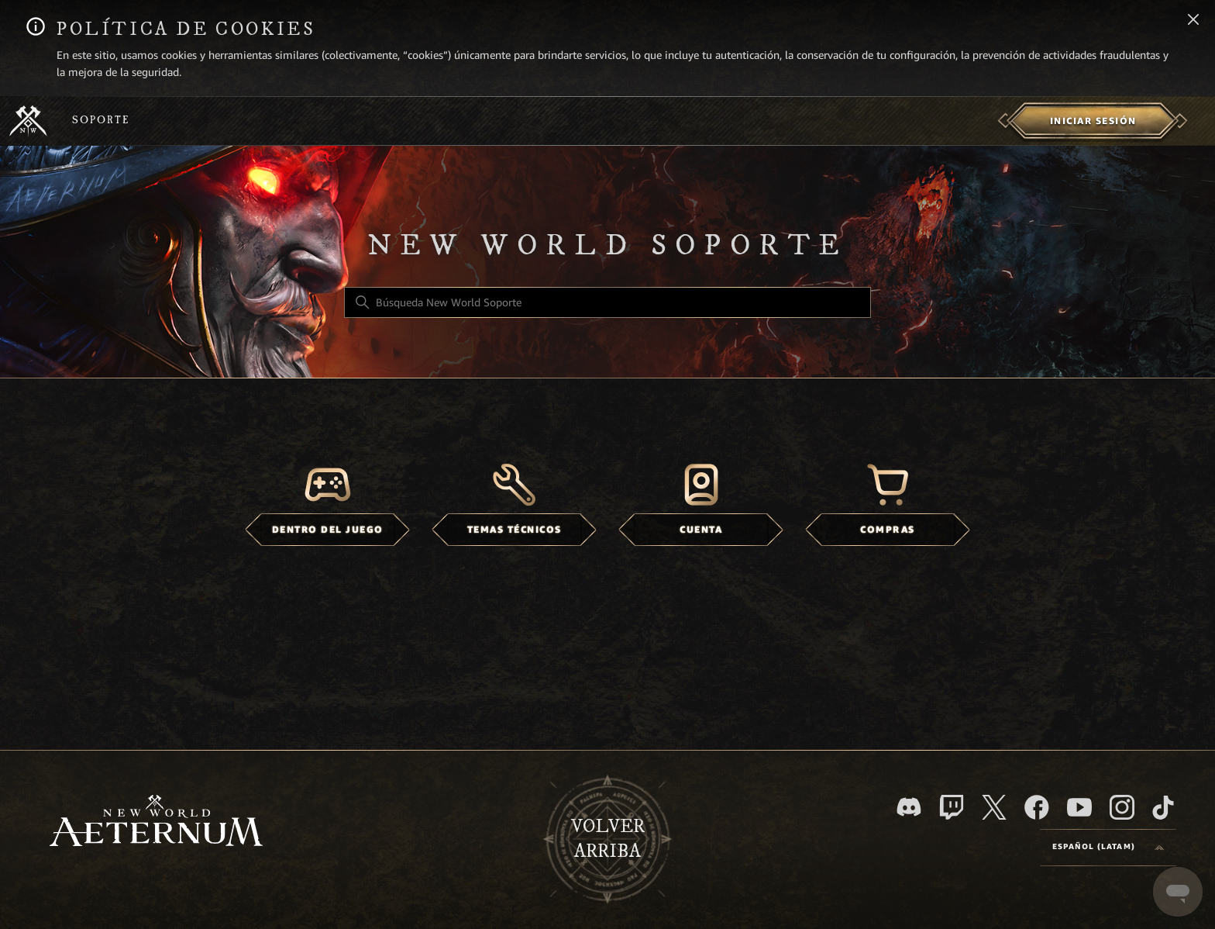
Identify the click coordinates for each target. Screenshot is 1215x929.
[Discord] (909, 807)
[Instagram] (1122, 807)
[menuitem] (1093, 121)
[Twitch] (951, 807)
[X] (994, 807)
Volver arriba (608, 839)
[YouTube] (1079, 807)
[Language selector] (1108, 848)
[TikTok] (1163, 807)
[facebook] (1036, 807)
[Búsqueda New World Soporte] (607, 302)
